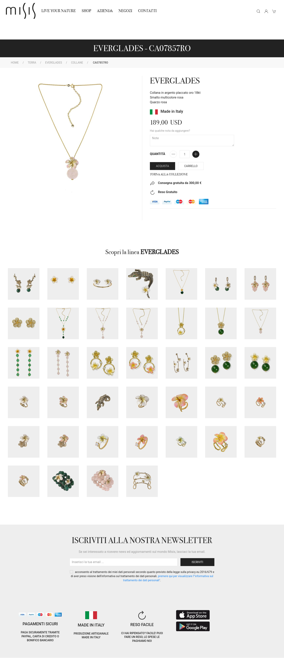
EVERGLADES (53, 44)
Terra (32, 44)
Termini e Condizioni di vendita (68, 651)
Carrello (191, 148)
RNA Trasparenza (33, 655)
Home (15, 44)
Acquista (162, 148)
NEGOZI (125, 10)
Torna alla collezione (169, 157)
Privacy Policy (34, 651)
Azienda (105, 10)
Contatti (147, 10)
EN (245, 648)
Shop (86, 10)
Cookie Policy (13, 651)
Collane (77, 44)
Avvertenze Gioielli (61, 655)
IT (235, 648)
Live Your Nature (58, 10)
